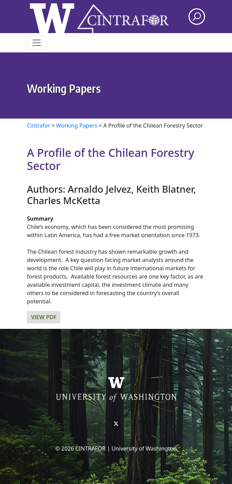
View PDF (43, 317)
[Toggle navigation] (36, 43)
